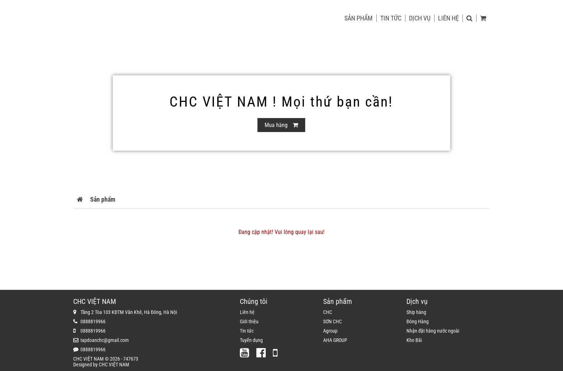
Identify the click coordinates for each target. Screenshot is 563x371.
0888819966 (93, 321)
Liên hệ (448, 18)
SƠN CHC (332, 321)
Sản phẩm (358, 18)
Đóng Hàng (417, 321)
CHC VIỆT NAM (114, 364)
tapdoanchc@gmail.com (104, 340)
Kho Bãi (414, 340)
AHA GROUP (335, 340)
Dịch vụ (420, 18)
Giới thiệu (249, 321)
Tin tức (390, 18)
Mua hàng (281, 125)
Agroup (330, 331)
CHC (327, 312)
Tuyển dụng (251, 340)
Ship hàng (416, 312)
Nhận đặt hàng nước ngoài (432, 331)
